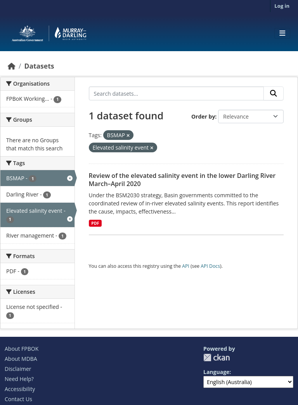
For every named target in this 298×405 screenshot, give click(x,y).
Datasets (39, 66)
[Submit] (273, 93)
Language (216, 372)
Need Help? (19, 379)
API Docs (210, 266)
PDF (95, 223)
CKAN (216, 357)
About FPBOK (21, 348)
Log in (281, 5)
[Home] (12, 66)
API (185, 266)
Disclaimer (18, 368)
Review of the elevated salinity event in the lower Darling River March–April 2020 (182, 179)
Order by (203, 116)
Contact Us (18, 399)
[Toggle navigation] (282, 33)
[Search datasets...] (176, 93)
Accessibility (20, 389)
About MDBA (21, 358)
